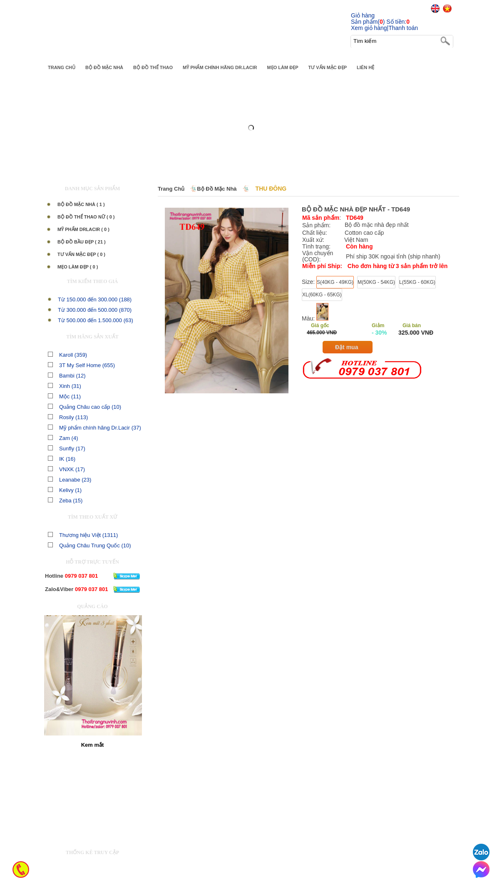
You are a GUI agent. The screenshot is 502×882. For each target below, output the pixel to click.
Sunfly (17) (66, 448)
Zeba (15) (65, 500)
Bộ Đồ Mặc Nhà (216, 189)
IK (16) (61, 459)
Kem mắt (92, 745)
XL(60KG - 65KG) (322, 295)
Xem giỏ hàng (369, 28)
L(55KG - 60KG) (417, 282)
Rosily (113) (68, 417)
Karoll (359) (67, 355)
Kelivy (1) (65, 490)
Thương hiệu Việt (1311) (83, 535)
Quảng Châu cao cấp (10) (84, 407)
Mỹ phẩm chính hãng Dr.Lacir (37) (94, 428)
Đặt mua (346, 347)
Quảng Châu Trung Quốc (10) (89, 545)
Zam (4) (63, 438)
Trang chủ (171, 189)
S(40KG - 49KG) (335, 282)
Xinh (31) (64, 386)
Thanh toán (403, 28)
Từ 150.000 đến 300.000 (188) (95, 299)
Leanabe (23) (69, 480)
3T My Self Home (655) (81, 365)
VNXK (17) (66, 469)
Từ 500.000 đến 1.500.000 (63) (95, 320)
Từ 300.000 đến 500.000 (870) (95, 310)
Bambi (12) (67, 376)
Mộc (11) (64, 396)
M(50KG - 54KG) (376, 282)
